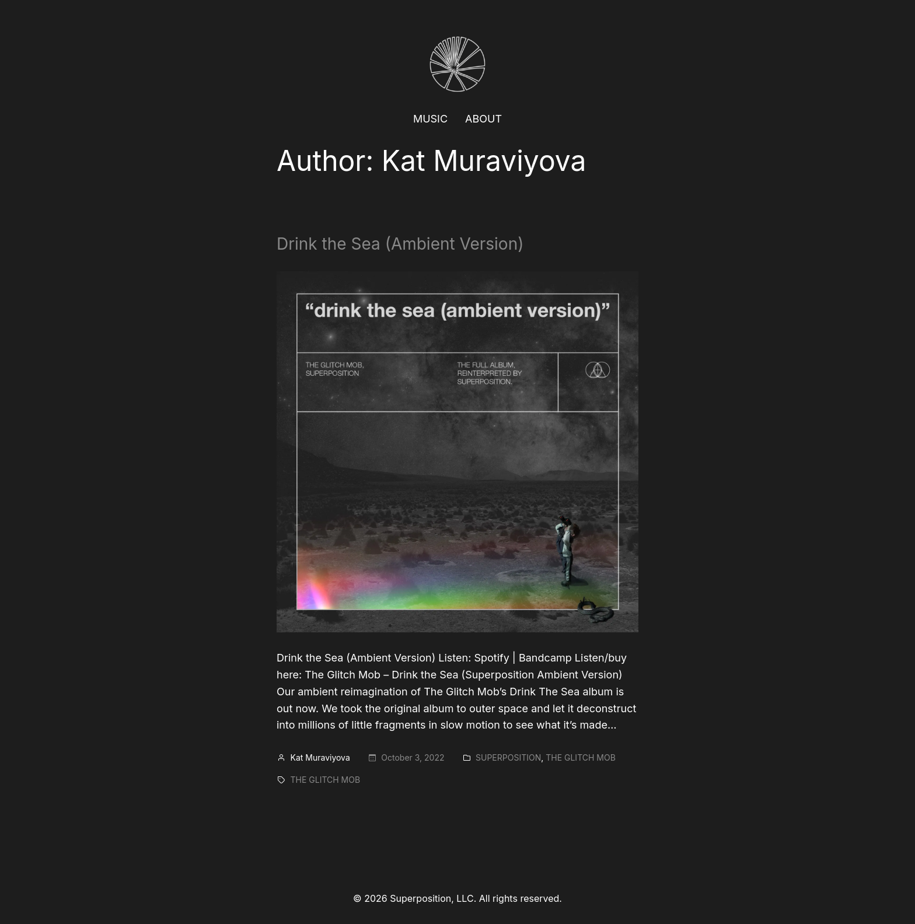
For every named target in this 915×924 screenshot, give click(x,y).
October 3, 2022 (412, 757)
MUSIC (430, 119)
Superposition (508, 757)
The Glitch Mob (581, 757)
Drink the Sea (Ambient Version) (400, 244)
